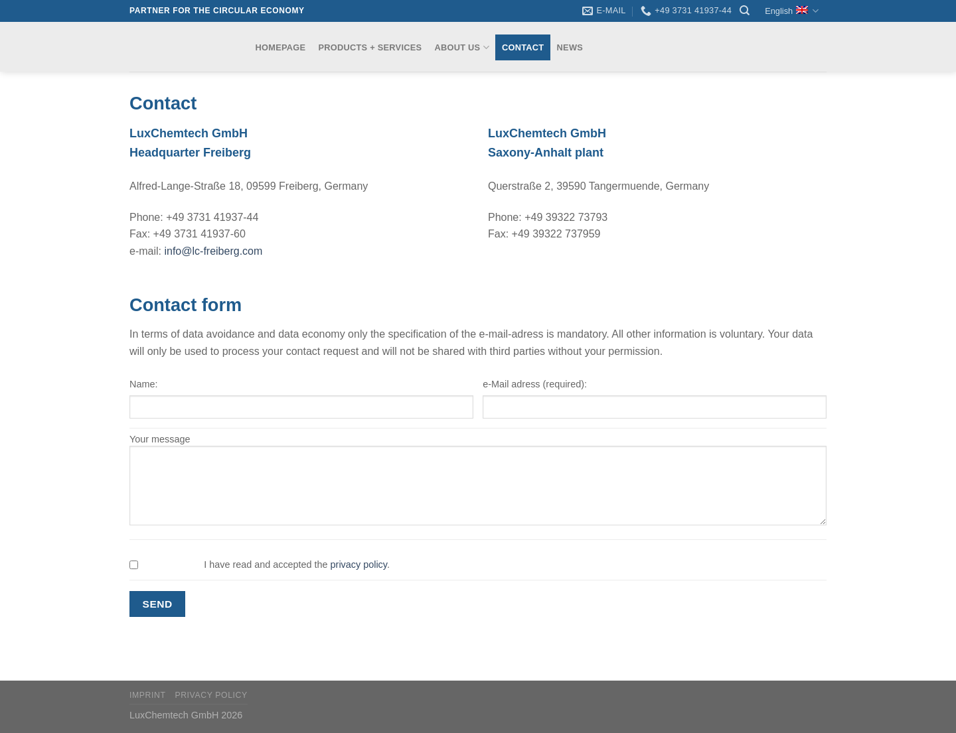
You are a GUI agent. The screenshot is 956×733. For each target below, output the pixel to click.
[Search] (744, 10)
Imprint (147, 695)
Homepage (281, 47)
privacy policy (359, 564)
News (570, 47)
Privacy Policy (211, 695)
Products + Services (370, 47)
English (792, 11)
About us (461, 47)
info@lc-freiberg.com (213, 251)
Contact (523, 47)
